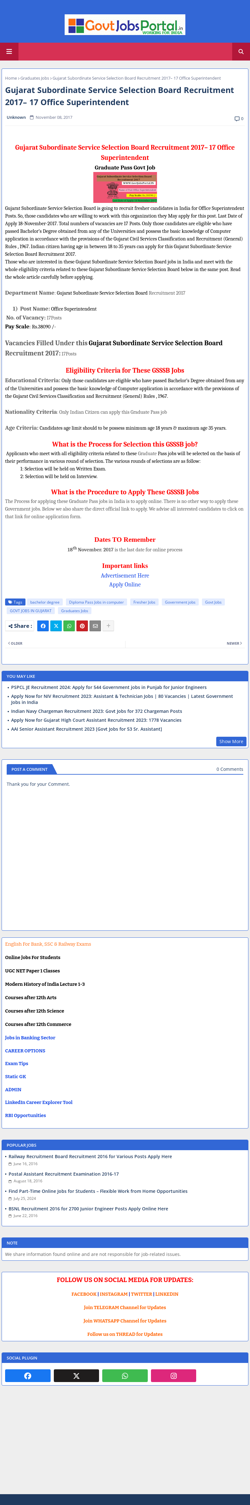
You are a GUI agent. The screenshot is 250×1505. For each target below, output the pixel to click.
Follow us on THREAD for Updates (124, 1334)
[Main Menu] (9, 52)
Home (11, 78)
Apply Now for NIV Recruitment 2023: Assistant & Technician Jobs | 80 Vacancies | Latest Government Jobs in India (122, 699)
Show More (231, 741)
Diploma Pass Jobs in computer (96, 602)
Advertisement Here (125, 575)
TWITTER (141, 1294)
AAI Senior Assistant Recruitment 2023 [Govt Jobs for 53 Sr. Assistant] (86, 729)
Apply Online (125, 584)
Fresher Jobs (144, 602)
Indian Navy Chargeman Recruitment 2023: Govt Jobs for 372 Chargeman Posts (96, 711)
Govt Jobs (213, 602)
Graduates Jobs (34, 78)
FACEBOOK (84, 1294)
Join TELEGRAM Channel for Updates (125, 1307)
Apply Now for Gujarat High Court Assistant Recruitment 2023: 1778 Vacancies (96, 720)
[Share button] (108, 625)
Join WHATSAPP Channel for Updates (124, 1321)
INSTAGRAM (114, 1294)
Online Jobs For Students (33, 957)
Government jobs (180, 602)
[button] (241, 52)
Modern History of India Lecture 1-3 (45, 984)
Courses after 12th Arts (30, 997)
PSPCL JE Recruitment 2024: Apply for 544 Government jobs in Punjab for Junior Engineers (109, 687)
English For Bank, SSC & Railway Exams (48, 944)
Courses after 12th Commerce (38, 1024)
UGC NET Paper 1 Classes (32, 971)
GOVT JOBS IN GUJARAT (31, 610)
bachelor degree (45, 602)
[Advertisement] (125, 1444)
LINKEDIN (167, 1294)
